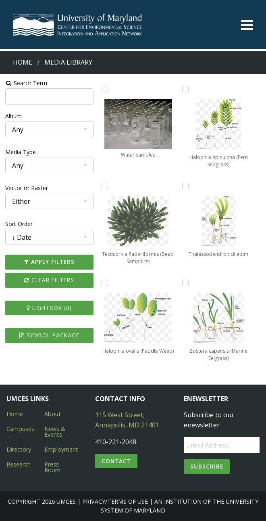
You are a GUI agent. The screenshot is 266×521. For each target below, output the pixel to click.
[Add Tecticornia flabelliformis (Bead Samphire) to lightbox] (105, 186)
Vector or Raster (26, 188)
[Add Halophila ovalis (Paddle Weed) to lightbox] (105, 283)
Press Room (52, 467)
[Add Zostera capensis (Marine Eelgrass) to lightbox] (185, 283)
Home (22, 62)
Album (13, 116)
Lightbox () (49, 308)
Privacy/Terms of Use (115, 501)
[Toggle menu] (247, 25)
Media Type (20, 152)
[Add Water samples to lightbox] (105, 89)
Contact (116, 461)
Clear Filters (49, 280)
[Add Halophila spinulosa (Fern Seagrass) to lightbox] (185, 89)
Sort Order (19, 224)
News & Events (54, 431)
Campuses (20, 429)
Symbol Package (49, 335)
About (52, 414)
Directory (18, 449)
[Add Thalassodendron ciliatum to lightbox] (185, 186)
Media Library (68, 62)
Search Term (26, 83)
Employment (61, 449)
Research (18, 464)
